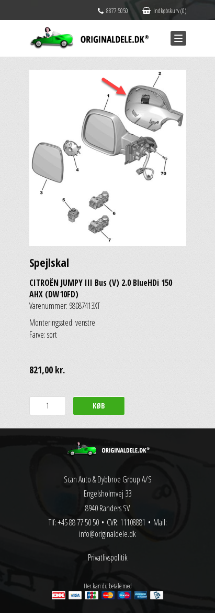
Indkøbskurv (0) (164, 10)
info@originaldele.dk (107, 534)
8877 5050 (113, 10)
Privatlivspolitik (108, 557)
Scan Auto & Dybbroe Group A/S (108, 479)
